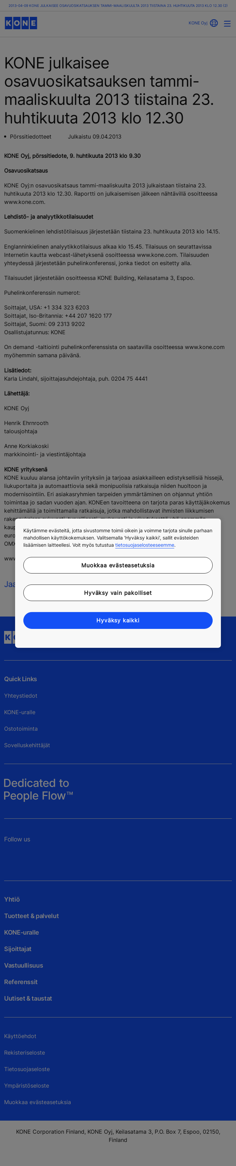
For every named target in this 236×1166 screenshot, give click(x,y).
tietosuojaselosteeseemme (144, 544)
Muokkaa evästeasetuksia (117, 565)
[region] (118, 582)
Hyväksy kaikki (117, 620)
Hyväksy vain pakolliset (118, 592)
